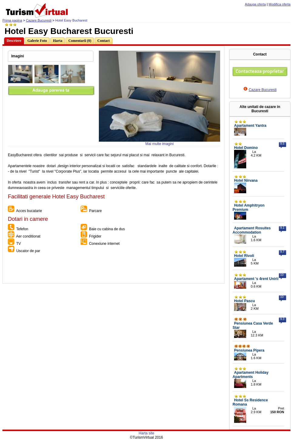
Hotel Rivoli (244, 256)
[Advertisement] (113, 269)
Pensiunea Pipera (249, 350)
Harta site (146, 433)
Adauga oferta (255, 4)
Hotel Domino (246, 148)
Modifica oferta (279, 4)
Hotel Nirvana (245, 180)
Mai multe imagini (159, 144)
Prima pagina (12, 20)
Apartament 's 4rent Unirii (256, 279)
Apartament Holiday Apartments (250, 374)
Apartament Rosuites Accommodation (252, 230)
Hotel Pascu (244, 301)
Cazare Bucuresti (38, 20)
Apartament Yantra (250, 125)
